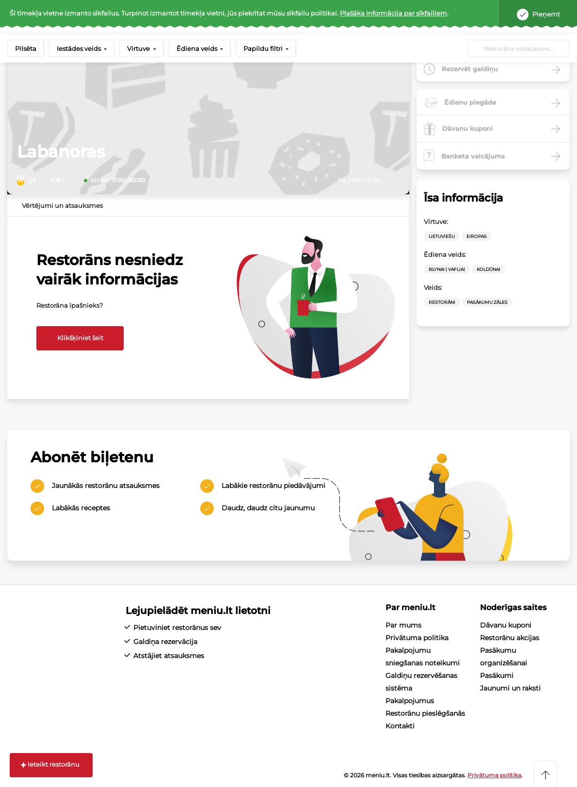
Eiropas (476, 236)
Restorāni (442, 302)
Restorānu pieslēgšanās (425, 713)
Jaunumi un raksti (510, 688)
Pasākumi (496, 675)
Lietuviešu (442, 236)
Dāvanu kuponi (505, 625)
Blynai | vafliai (447, 269)
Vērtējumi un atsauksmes (62, 205)
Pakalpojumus (409, 700)
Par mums (403, 625)
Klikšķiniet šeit (80, 338)
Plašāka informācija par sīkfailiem (393, 13)
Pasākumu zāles (487, 302)
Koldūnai (488, 269)
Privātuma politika (417, 637)
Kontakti (400, 726)
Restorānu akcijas (509, 637)
